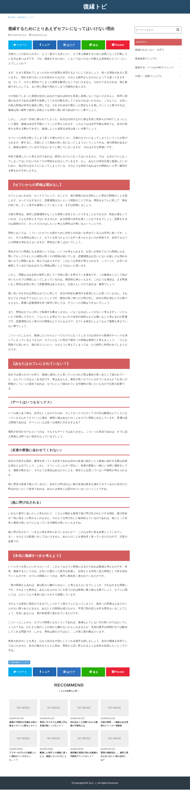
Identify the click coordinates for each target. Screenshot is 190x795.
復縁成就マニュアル (20, 663)
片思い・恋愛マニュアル (147, 74)
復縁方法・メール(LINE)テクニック (153, 66)
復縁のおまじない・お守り (148, 49)
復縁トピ (95, 6)
